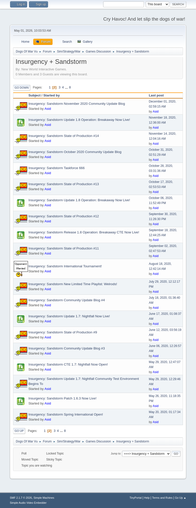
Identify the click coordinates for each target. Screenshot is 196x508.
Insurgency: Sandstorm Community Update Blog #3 (66, 348)
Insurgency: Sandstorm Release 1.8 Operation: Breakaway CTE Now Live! (83, 232)
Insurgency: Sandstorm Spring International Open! (65, 414)
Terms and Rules (162, 497)
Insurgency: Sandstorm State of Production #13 (63, 184)
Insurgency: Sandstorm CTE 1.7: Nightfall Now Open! (68, 364)
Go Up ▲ (180, 497)
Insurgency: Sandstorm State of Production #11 (63, 248)
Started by (51, 95)
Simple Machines (43, 497)
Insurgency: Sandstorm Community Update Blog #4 (66, 300)
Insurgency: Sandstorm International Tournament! (65, 266)
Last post (158, 95)
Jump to (115, 453)
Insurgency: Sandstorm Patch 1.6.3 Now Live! (62, 398)
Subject (34, 95)
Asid (48, 109)
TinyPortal (136, 497)
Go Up (19, 430)
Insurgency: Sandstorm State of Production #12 (63, 216)
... (67, 87)
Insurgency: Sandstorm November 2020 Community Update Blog (76, 104)
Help (147, 497)
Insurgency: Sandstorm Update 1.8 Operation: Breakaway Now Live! (79, 120)
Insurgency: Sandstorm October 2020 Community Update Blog (75, 152)
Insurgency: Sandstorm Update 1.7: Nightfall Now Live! (69, 316)
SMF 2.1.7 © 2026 (21, 497)
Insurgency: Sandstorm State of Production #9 (62, 332)
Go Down (22, 87)
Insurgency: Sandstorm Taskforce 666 (56, 168)
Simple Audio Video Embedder (28, 502)
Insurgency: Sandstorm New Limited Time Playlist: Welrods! (72, 284)
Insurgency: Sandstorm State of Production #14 (63, 136)
